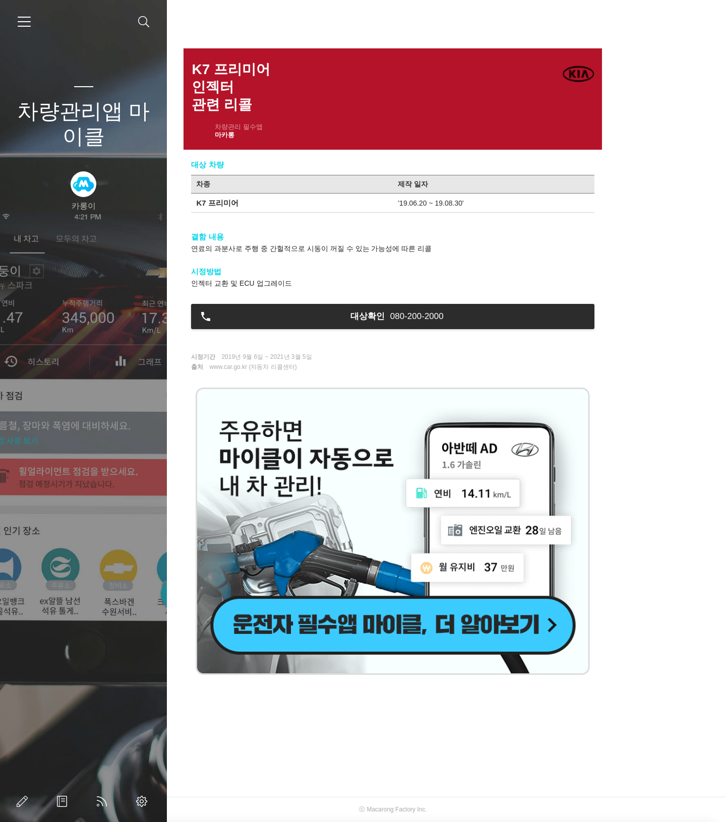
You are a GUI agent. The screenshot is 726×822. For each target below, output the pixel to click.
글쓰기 (24, 801)
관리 (144, 801)
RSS (104, 801)
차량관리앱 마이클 (83, 123)
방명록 (64, 801)
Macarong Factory (444, 809)
